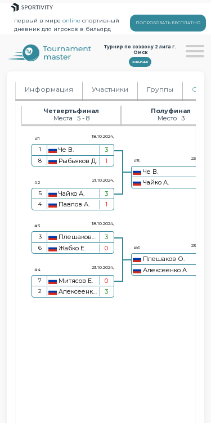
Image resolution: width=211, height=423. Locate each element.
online (71, 20)
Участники (110, 89)
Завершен (140, 62)
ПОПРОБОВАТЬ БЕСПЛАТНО (168, 22)
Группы (160, 89)
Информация (49, 89)
